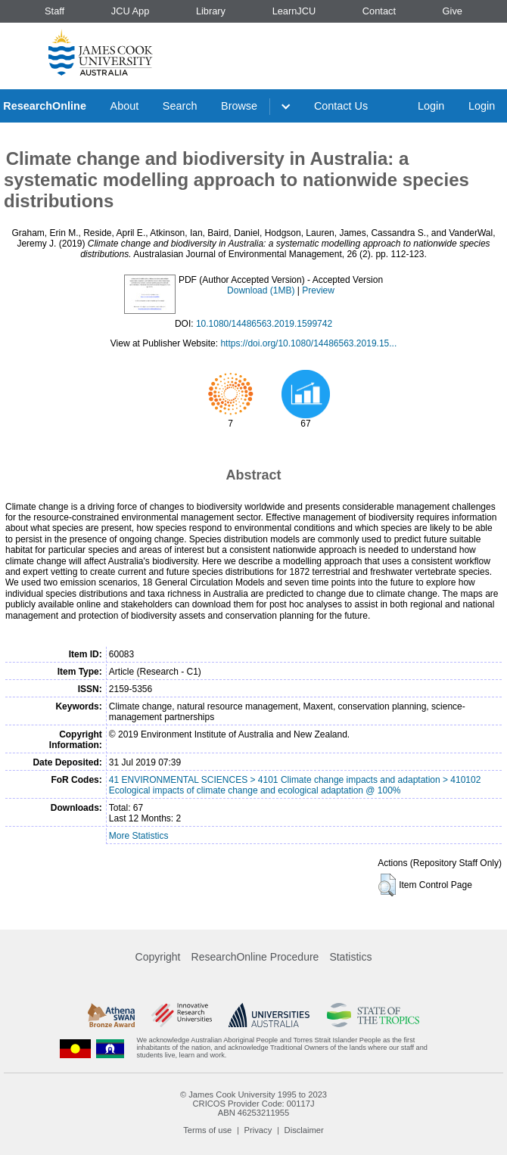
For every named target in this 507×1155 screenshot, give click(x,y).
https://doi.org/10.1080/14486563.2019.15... (308, 343)
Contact (379, 11)
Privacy (258, 1130)
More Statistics (139, 836)
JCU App (130, 11)
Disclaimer (304, 1130)
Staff (54, 11)
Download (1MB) (260, 290)
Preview (318, 290)
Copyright (158, 957)
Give (452, 11)
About (124, 106)
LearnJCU (294, 11)
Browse (239, 106)
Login (431, 106)
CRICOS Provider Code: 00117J (253, 1103)
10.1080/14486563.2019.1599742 (264, 323)
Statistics (350, 957)
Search (180, 106)
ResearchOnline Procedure (255, 957)
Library (211, 11)
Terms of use (207, 1130)
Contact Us (341, 106)
